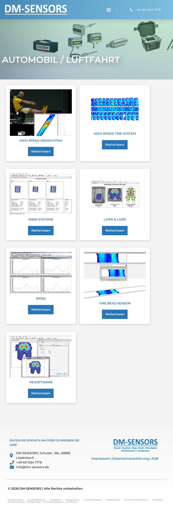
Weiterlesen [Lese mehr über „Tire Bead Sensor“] (114, 314)
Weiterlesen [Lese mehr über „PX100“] (40, 309)
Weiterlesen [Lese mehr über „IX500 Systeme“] (40, 230)
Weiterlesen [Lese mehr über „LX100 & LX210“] (114, 230)
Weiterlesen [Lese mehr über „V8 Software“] (40, 393)
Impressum (100, 458)
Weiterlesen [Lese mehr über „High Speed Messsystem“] (40, 151)
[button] (108, 9)
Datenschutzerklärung (130, 458)
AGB (154, 458)
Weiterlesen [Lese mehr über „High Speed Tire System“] (114, 144)
